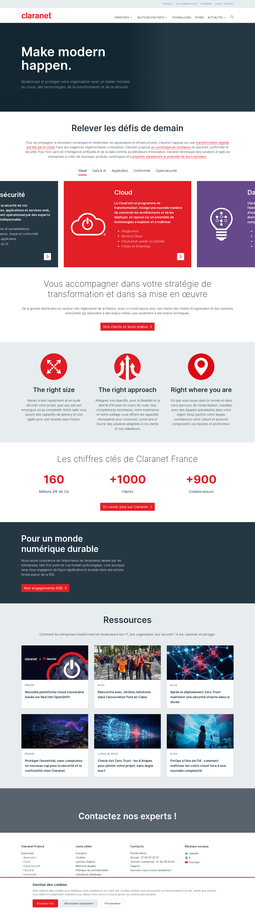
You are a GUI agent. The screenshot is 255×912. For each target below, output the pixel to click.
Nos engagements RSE (46, 588)
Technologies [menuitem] (181, 17)
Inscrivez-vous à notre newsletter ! (151, 870)
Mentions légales (86, 865)
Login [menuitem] (217, 3)
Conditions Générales (88, 874)
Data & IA (99, 170)
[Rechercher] (230, 17)
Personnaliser (113, 903)
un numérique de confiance (171, 147)
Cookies (80, 857)
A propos (81, 853)
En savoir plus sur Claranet (128, 507)
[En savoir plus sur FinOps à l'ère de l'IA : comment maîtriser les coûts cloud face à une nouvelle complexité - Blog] (200, 745)
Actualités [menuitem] (217, 17)
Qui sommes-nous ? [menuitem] (187, 3)
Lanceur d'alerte (85, 861)
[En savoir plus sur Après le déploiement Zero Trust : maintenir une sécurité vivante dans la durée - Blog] (200, 676)
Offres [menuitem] (199, 17)
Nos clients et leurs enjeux (128, 327)
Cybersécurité (166, 170)
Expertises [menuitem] (124, 17)
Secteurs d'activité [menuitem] (153, 17)
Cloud (82, 170)
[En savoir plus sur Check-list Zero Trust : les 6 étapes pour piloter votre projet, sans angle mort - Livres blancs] (127, 745)
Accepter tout (45, 903)
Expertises (27, 853)
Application (120, 170)
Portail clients (138, 853)
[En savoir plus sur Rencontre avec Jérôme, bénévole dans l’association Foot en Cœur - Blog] (127, 676)
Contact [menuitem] (228, 3)
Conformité (142, 170)
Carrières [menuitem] (206, 3)
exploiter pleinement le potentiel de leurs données (169, 156)
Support (135, 865)
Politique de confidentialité (92, 870)
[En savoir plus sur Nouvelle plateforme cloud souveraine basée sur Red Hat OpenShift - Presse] (54, 676)
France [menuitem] (168, 3)
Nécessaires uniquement (79, 903)
